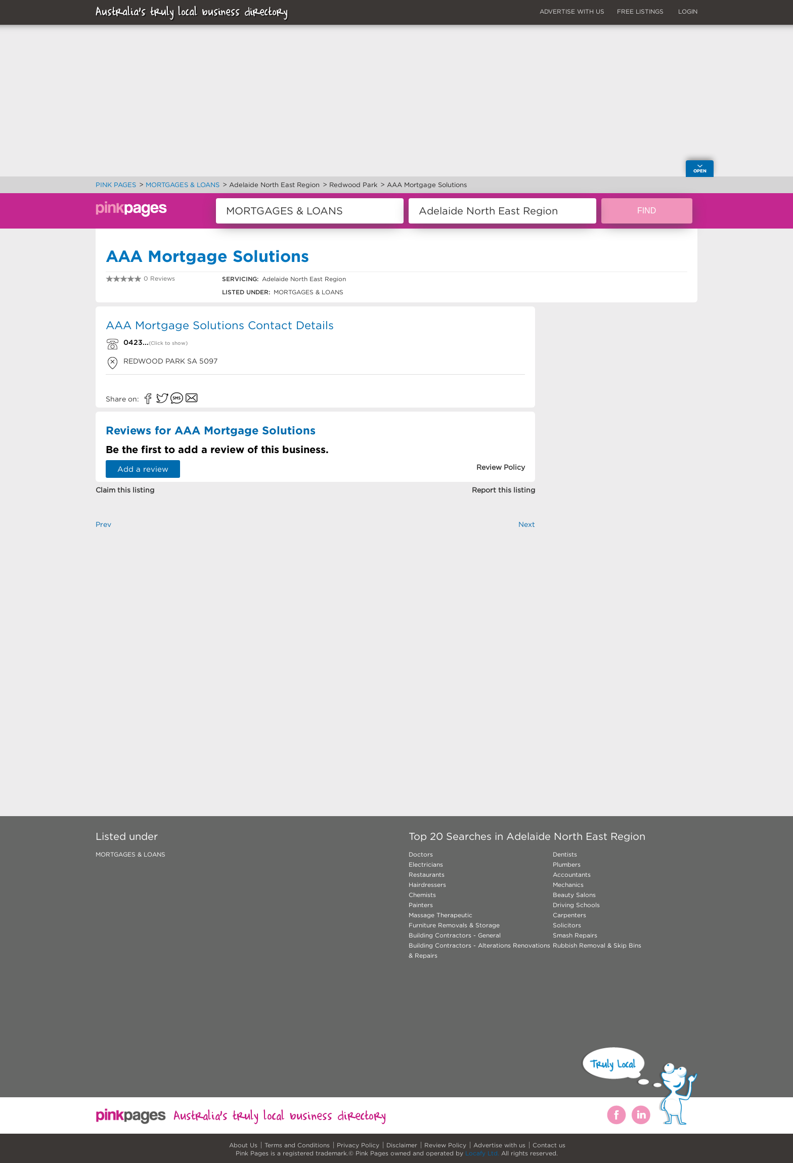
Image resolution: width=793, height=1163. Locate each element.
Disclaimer (401, 1145)
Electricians (426, 864)
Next (526, 524)
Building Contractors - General (455, 935)
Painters (421, 905)
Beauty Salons (574, 894)
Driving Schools (576, 905)
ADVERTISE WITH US (572, 11)
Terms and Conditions (297, 1145)
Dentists (565, 854)
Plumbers (567, 864)
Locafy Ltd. (482, 1153)
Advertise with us (499, 1145)
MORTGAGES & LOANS (130, 854)
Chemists (422, 894)
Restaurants (427, 874)
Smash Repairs (575, 935)
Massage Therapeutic (440, 915)
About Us (243, 1145)
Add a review (142, 469)
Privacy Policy (358, 1145)
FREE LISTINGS (640, 11)
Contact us (549, 1145)
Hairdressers (427, 884)
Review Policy (445, 1145)
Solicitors (567, 925)
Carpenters (569, 915)
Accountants (572, 874)
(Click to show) (168, 343)
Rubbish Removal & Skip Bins (597, 945)
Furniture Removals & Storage (454, 925)
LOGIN (687, 11)
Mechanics (568, 884)
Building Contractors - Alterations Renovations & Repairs (479, 950)
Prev (103, 524)
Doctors (421, 854)
